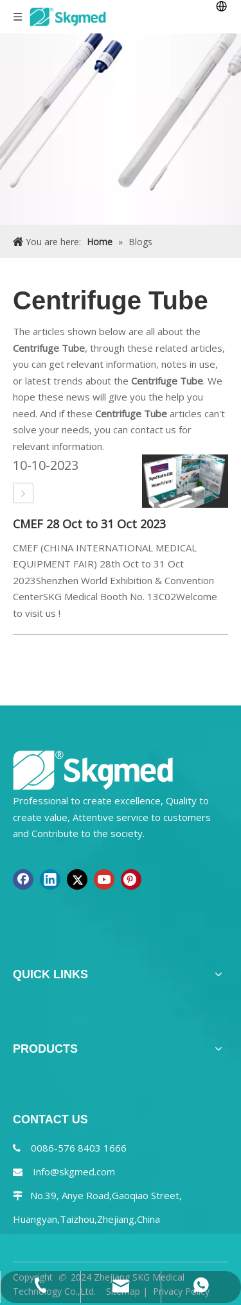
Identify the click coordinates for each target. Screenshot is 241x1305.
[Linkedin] (50, 879)
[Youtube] (104, 879)
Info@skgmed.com (74, 1171)
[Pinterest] (131, 879)
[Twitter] (77, 879)
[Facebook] (23, 879)
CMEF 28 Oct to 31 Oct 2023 (89, 524)
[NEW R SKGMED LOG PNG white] (93, 769)
